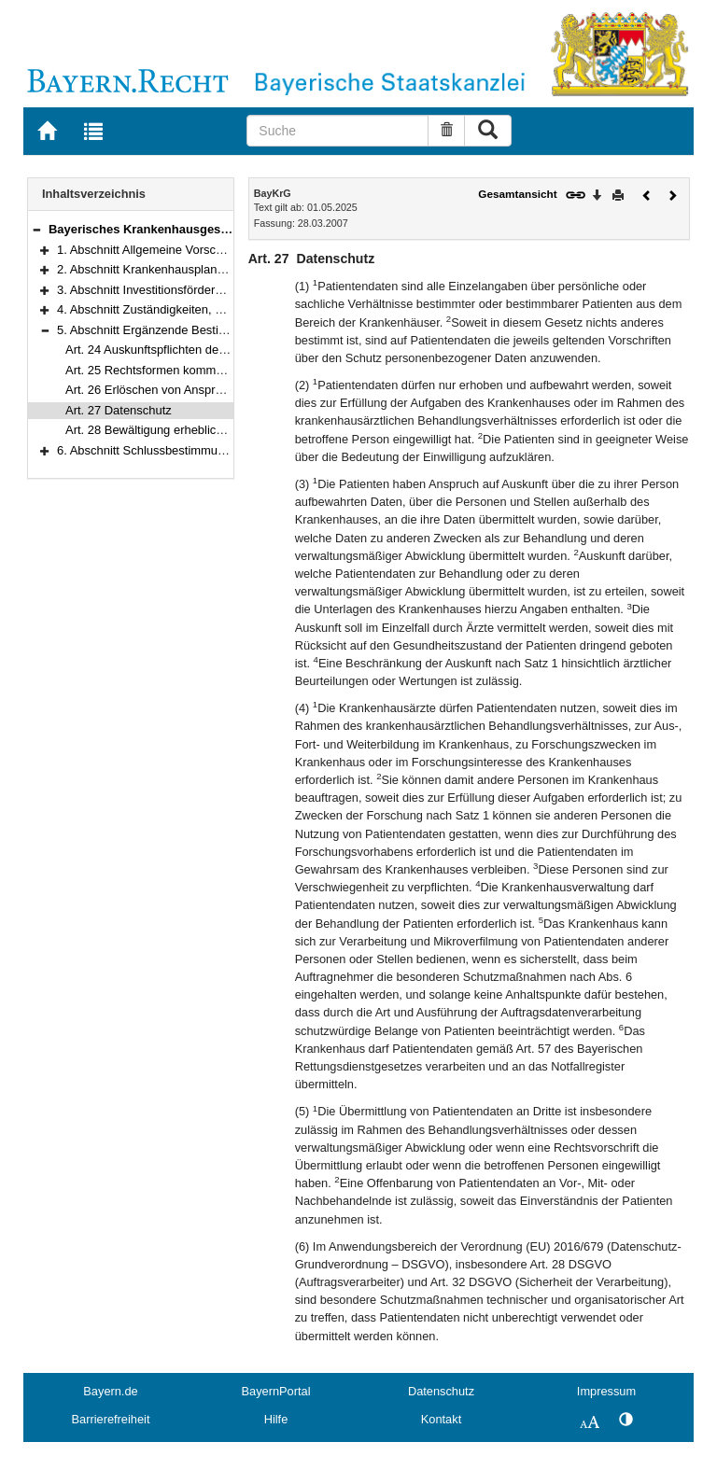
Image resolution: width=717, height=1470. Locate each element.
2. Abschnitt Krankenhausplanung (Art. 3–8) (174, 269)
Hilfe (276, 1419)
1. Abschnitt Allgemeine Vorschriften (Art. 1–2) (180, 250)
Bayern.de (110, 1391)
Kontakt (441, 1419)
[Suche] (337, 131)
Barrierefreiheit (111, 1419)
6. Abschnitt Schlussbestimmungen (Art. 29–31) (184, 450)
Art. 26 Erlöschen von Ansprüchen (156, 390)
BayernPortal (276, 1391)
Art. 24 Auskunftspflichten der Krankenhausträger (197, 350)
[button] (36, 229)
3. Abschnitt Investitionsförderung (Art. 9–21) (176, 290)
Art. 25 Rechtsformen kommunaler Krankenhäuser (200, 370)
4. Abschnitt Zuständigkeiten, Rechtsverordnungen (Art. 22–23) (225, 309)
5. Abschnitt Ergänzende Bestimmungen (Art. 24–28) (198, 330)
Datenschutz (441, 1391)
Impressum (606, 1391)
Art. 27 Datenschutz (118, 410)
